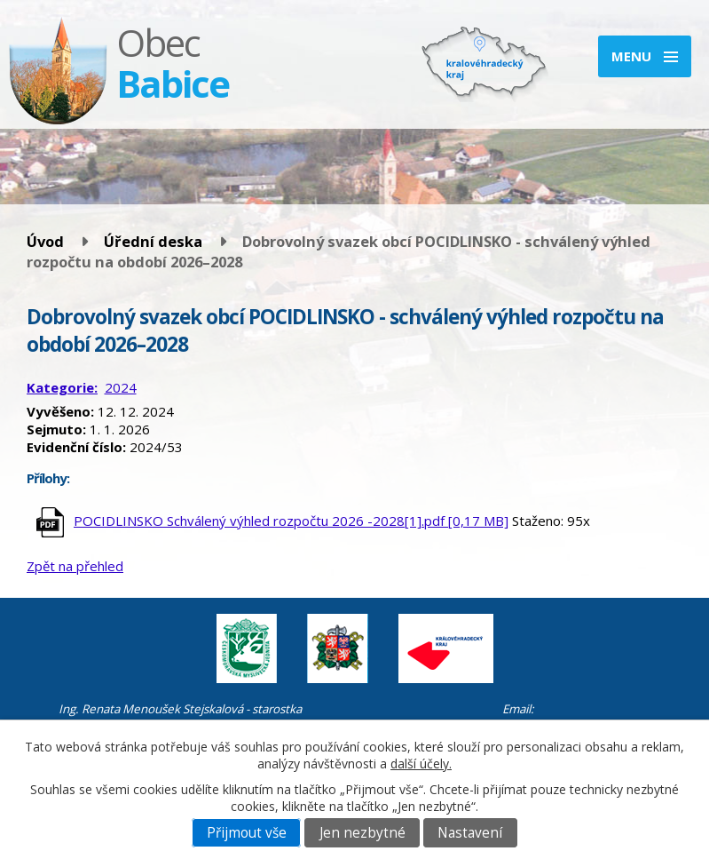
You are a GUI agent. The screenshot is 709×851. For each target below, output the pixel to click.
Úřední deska (153, 241)
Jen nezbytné (362, 832)
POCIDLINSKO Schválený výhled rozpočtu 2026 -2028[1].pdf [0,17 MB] (291, 520)
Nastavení (469, 832)
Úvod (45, 241)
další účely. (421, 763)
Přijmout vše (247, 832)
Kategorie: (62, 387)
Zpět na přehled (75, 566)
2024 (121, 387)
